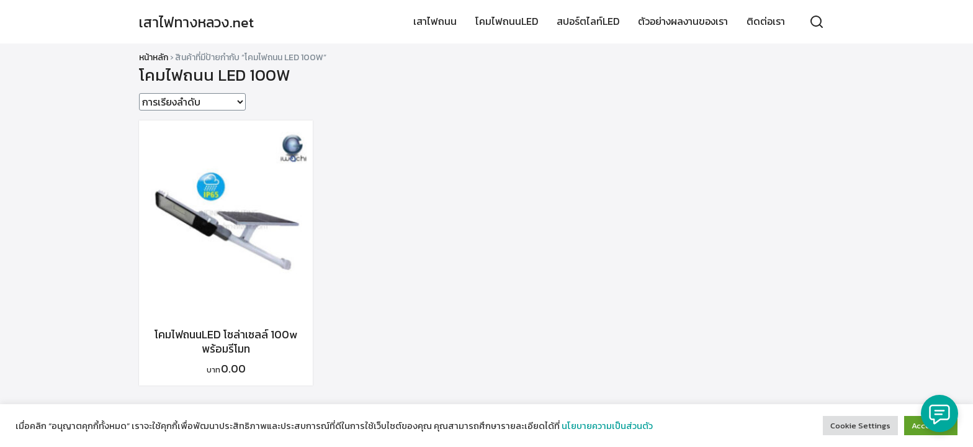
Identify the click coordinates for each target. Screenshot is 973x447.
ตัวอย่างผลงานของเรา (683, 21)
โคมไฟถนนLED (506, 21)
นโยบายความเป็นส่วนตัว (607, 426)
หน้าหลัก (153, 57)
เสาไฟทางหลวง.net (199, 22)
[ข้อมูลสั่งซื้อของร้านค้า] (192, 102)
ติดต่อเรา (766, 21)
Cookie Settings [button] (860, 425)
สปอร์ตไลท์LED (588, 21)
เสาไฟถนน (435, 21)
